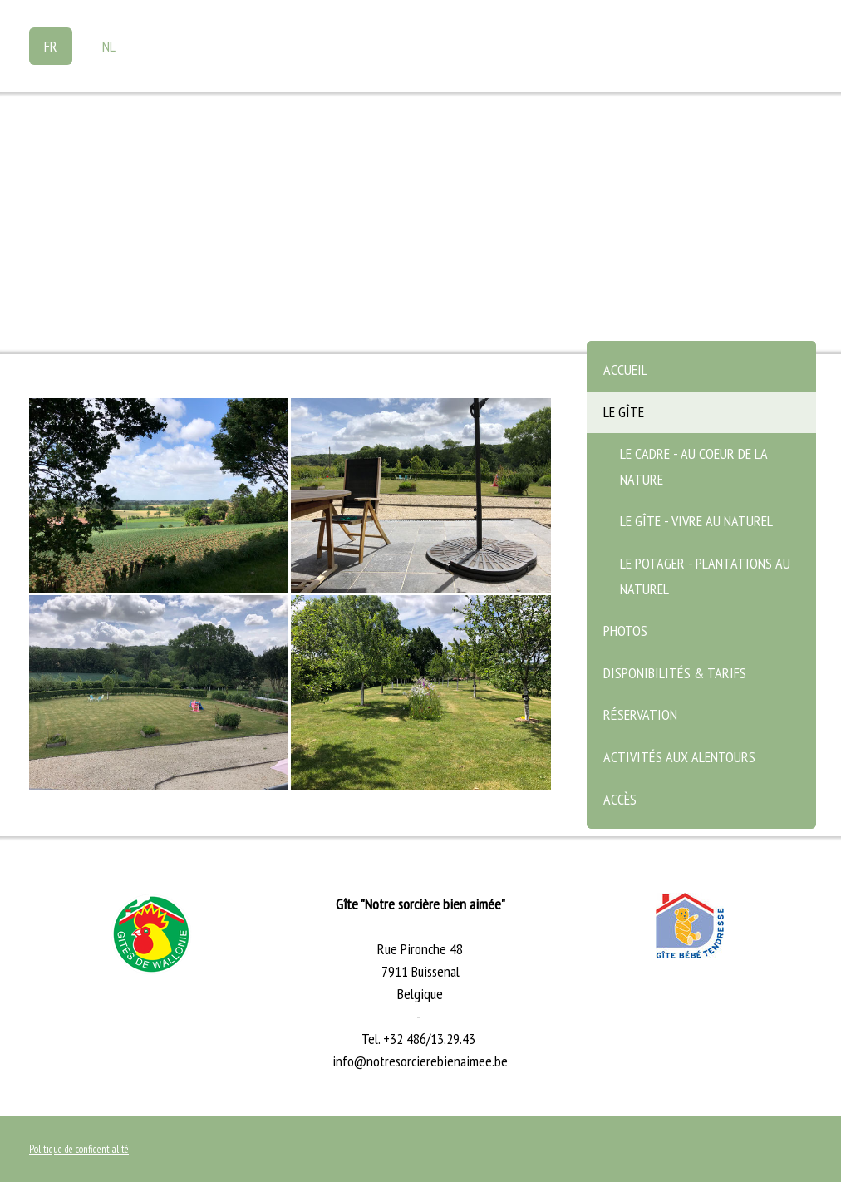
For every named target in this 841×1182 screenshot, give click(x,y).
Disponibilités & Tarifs (674, 672)
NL (109, 46)
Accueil (625, 369)
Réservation (640, 714)
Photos (625, 630)
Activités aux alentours (679, 756)
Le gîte (623, 411)
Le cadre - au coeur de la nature (694, 466)
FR (50, 46)
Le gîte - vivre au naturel (696, 520)
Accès (620, 799)
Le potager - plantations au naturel (705, 576)
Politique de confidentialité (79, 1149)
